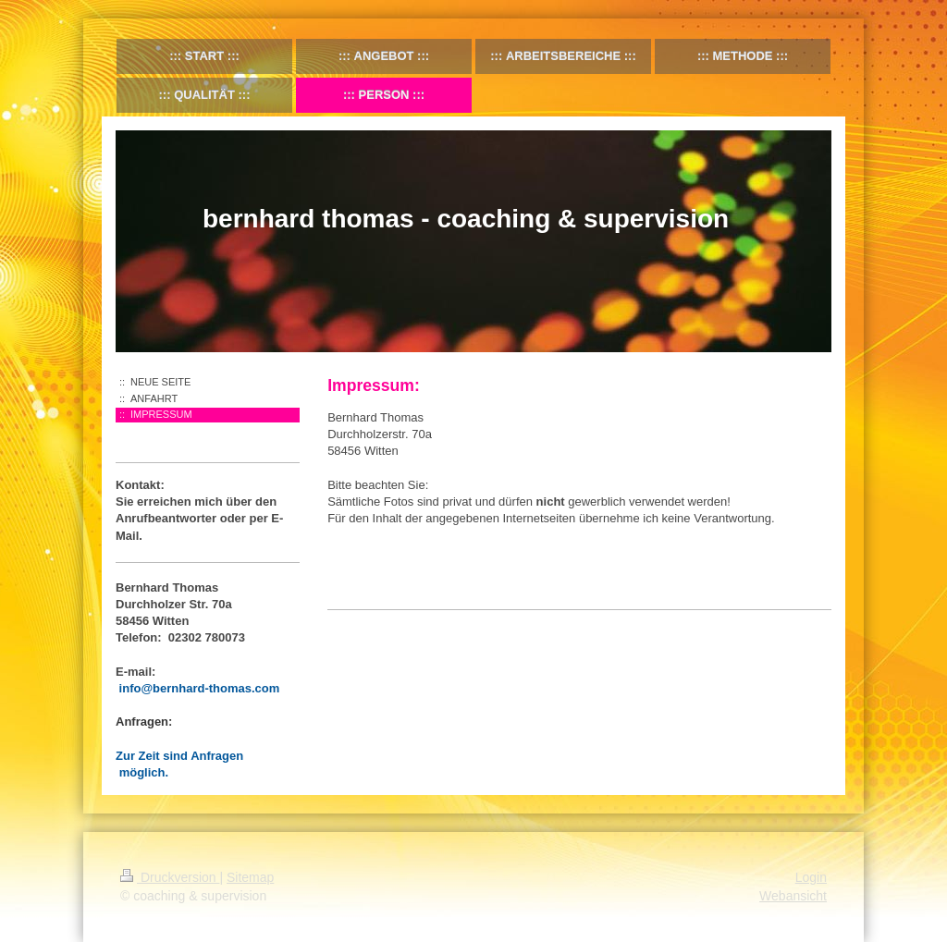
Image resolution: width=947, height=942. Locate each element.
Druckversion (169, 877)
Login (811, 877)
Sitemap (250, 877)
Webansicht (793, 895)
